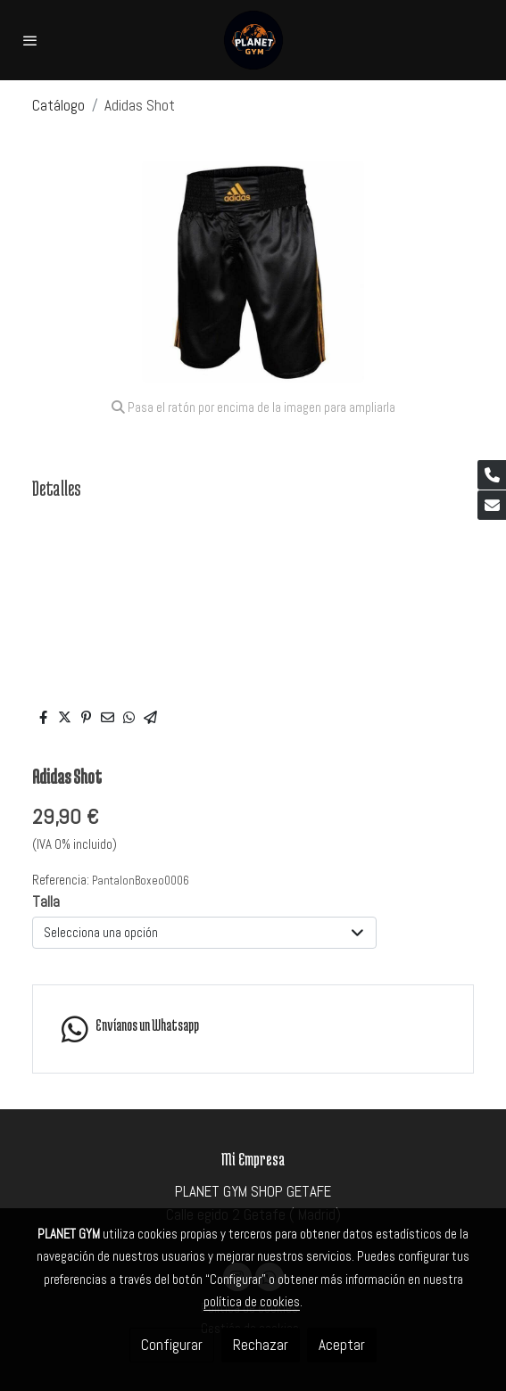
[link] (253, 40)
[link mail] (491, 505)
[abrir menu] (30, 40)
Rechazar (260, 1344)
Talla (46, 901)
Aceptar (342, 1344)
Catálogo (58, 105)
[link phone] (491, 475)
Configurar (172, 1344)
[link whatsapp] (253, 1029)
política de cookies (251, 1301)
